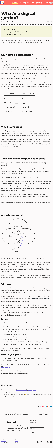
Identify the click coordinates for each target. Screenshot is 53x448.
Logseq (23, 269)
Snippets (30, 3)
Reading (23, 3)
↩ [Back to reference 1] (10, 392)
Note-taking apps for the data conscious (16, 414)
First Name (37, 421)
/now (16, 440)
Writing (15, 3)
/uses (16, 442)
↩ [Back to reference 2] (18, 397)
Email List (3, 440)
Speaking (38, 3)
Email (37, 427)
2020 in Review (44, 414)
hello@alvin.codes (5, 442)
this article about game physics (26, 389)
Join (33, 432)
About (45, 3)
